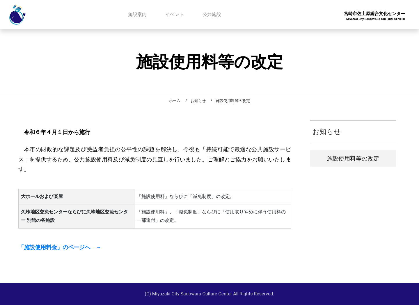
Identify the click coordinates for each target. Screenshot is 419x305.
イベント (174, 14)
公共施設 (212, 14)
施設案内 (137, 14)
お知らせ (198, 101)
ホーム (174, 101)
